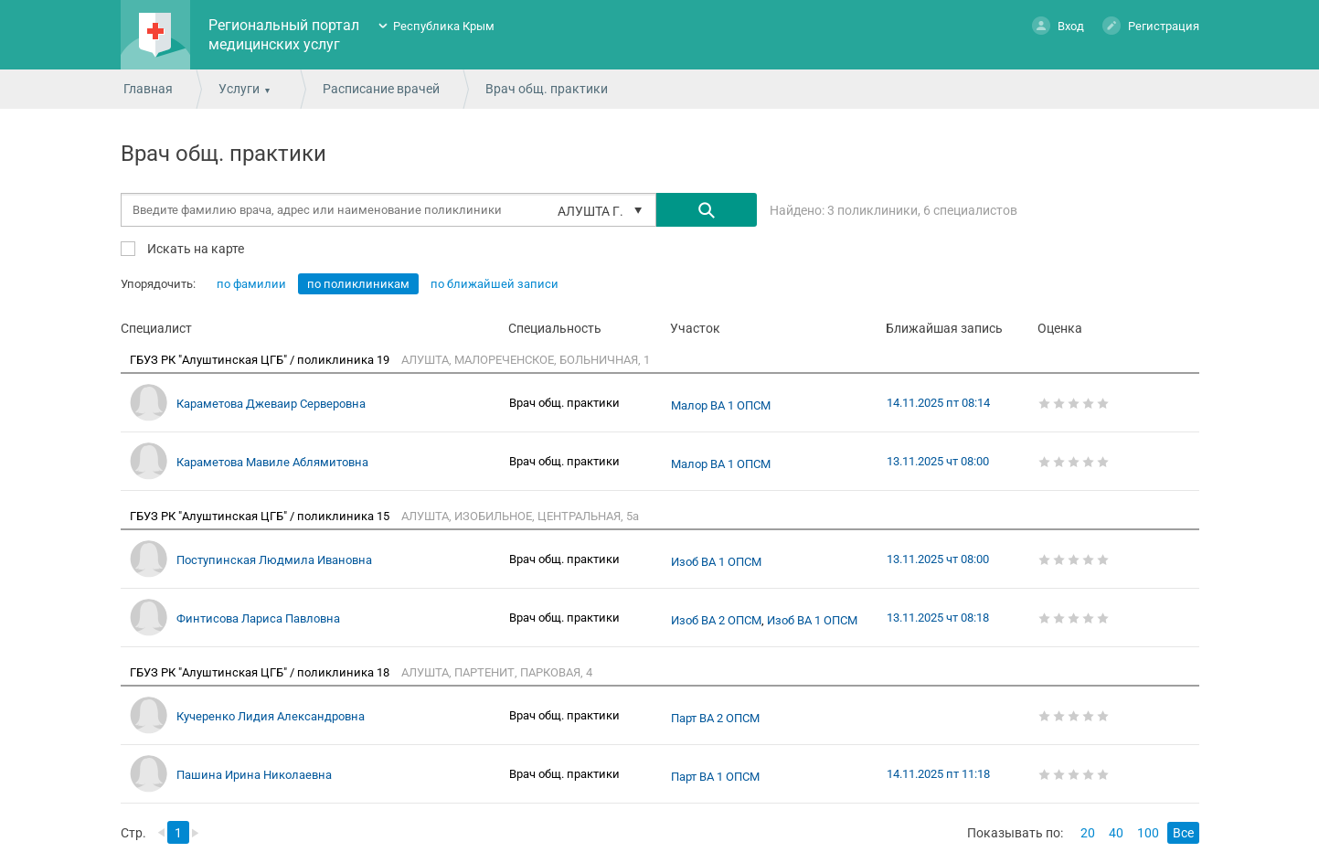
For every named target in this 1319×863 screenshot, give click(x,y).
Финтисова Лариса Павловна (258, 618)
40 (1116, 833)
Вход (1058, 25)
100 (1148, 833)
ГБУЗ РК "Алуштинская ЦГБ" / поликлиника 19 (261, 360)
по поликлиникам (358, 284)
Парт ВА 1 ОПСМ (715, 777)
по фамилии (251, 284)
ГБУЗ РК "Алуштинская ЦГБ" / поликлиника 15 (261, 516)
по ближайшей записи (494, 284)
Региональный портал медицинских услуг (283, 34)
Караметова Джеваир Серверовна (271, 403)
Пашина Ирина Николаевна (254, 775)
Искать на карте (194, 248)
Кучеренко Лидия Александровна (270, 716)
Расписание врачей (381, 88)
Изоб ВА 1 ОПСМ (716, 562)
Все (1183, 833)
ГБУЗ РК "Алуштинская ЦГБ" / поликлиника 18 (261, 672)
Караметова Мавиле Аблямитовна (272, 462)
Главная (148, 88)
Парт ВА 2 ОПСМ (715, 718)
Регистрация (1150, 25)
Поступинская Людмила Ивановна (274, 560)
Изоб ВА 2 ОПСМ (716, 620)
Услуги (239, 88)
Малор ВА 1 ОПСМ (721, 406)
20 (1087, 833)
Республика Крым (444, 26)
